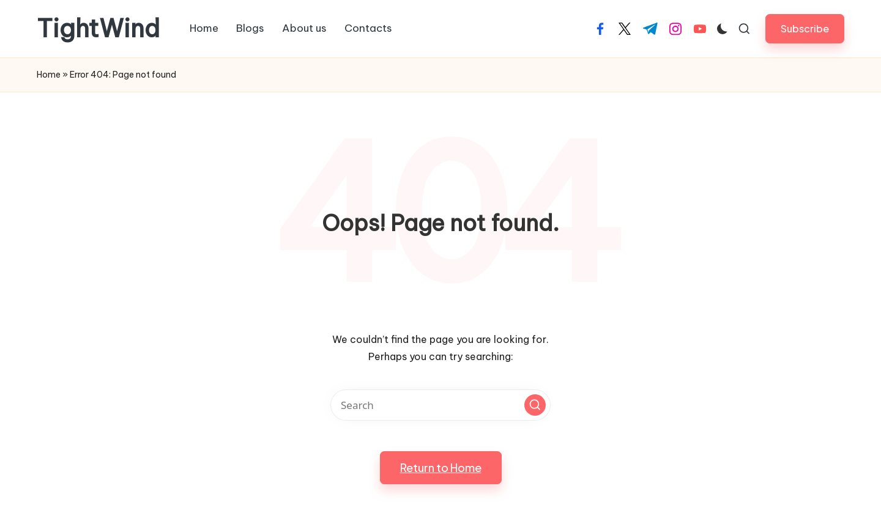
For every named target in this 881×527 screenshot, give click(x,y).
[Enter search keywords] (440, 405)
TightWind (98, 28)
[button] (804, 28)
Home (49, 74)
